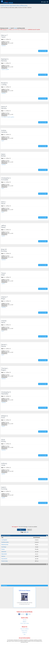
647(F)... (3, 140)
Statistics (24, 621)
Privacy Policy (24, 630)
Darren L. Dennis (4, 345)
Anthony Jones (4, 464)
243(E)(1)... (3, 235)
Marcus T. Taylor (4, 36)
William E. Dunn (4, 416)
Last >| (29, 529)
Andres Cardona (4, 131)
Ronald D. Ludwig (4, 83)
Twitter (28, 614)
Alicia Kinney (3, 440)
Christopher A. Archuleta (6, 179)
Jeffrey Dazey (3, 226)
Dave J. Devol (3, 202)
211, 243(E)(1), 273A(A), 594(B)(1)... (8, 117)
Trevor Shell (3, 274)
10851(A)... (3, 426)
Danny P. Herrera (4, 107)
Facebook (21, 614)
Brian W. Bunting (4, 250)
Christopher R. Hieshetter (6, 393)
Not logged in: (15, 526)
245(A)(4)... (3, 473)
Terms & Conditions (24, 628)
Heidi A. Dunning (4, 488)
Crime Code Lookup (24, 623)
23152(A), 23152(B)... (5, 69)
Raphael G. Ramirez (5, 60)
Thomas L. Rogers (4, 369)
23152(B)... (3, 497)
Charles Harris (3, 321)
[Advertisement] (24, 18)
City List (24, 619)
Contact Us (24, 632)
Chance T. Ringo (4, 298)
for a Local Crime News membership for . (21, 29)
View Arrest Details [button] (43, 50)
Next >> (21, 529)
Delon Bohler (3, 155)
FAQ (24, 634)
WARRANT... (3, 45)
